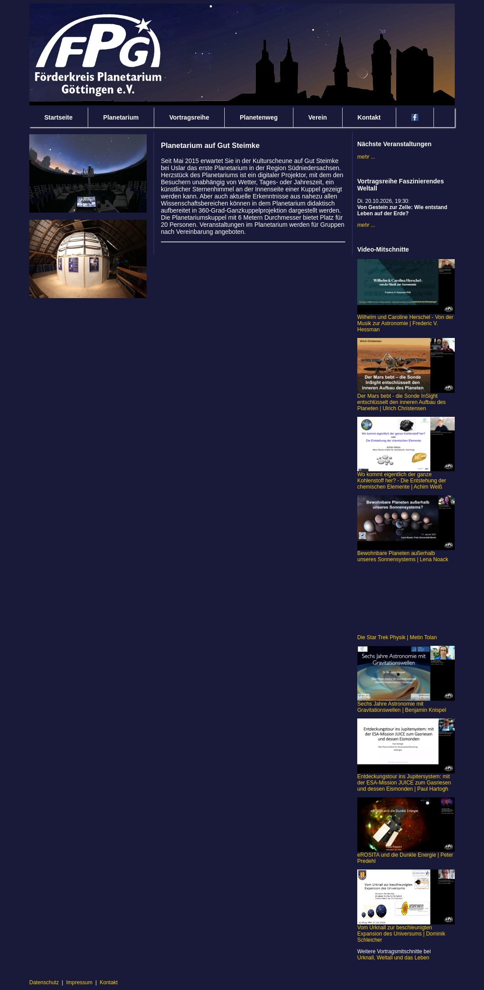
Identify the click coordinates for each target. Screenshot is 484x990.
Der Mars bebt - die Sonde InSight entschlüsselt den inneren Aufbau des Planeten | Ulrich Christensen (406, 400)
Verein (317, 117)
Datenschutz (44, 982)
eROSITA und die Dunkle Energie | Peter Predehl (406, 855)
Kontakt (369, 117)
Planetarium (121, 117)
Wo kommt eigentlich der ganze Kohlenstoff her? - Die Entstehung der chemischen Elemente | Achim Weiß (406, 478)
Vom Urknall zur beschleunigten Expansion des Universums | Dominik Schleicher (406, 931)
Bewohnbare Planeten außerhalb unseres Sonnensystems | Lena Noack (406, 554)
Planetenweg (259, 117)
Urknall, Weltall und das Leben (393, 958)
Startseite (58, 117)
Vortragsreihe (189, 117)
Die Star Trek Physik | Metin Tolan (397, 637)
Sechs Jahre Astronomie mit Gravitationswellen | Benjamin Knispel (406, 704)
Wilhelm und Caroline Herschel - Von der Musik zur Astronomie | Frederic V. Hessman (406, 321)
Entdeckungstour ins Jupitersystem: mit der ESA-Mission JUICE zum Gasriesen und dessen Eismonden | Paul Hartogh (406, 780)
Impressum (79, 982)
